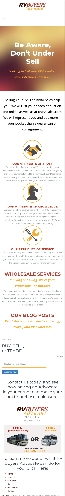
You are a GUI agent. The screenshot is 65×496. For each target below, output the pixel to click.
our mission (12, 487)
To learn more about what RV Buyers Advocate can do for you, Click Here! (32, 463)
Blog (9, 484)
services (11, 477)
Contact (10, 491)
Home (10, 473)
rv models (11, 480)
